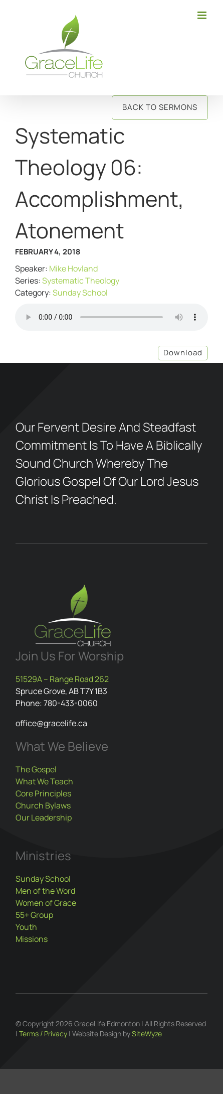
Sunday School (80, 292)
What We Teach (44, 781)
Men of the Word (45, 890)
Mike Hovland (73, 268)
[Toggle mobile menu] (202, 15)
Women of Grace (46, 902)
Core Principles (43, 793)
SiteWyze (147, 1033)
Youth (26, 926)
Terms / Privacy (43, 1033)
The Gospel (36, 769)
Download (182, 352)
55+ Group (34, 914)
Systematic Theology (80, 280)
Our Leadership (44, 817)
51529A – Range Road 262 (62, 679)
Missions (32, 938)
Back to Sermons (159, 107)
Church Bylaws (43, 805)
